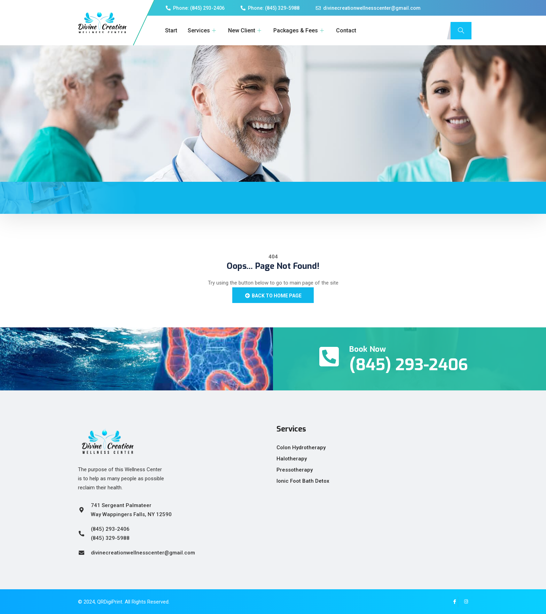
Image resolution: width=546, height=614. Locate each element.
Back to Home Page (273, 295)
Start (171, 30)
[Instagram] (463, 602)
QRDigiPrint (109, 602)
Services (203, 30)
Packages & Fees (299, 30)
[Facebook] (452, 602)
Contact (346, 30)
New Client (245, 30)
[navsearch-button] (461, 30)
